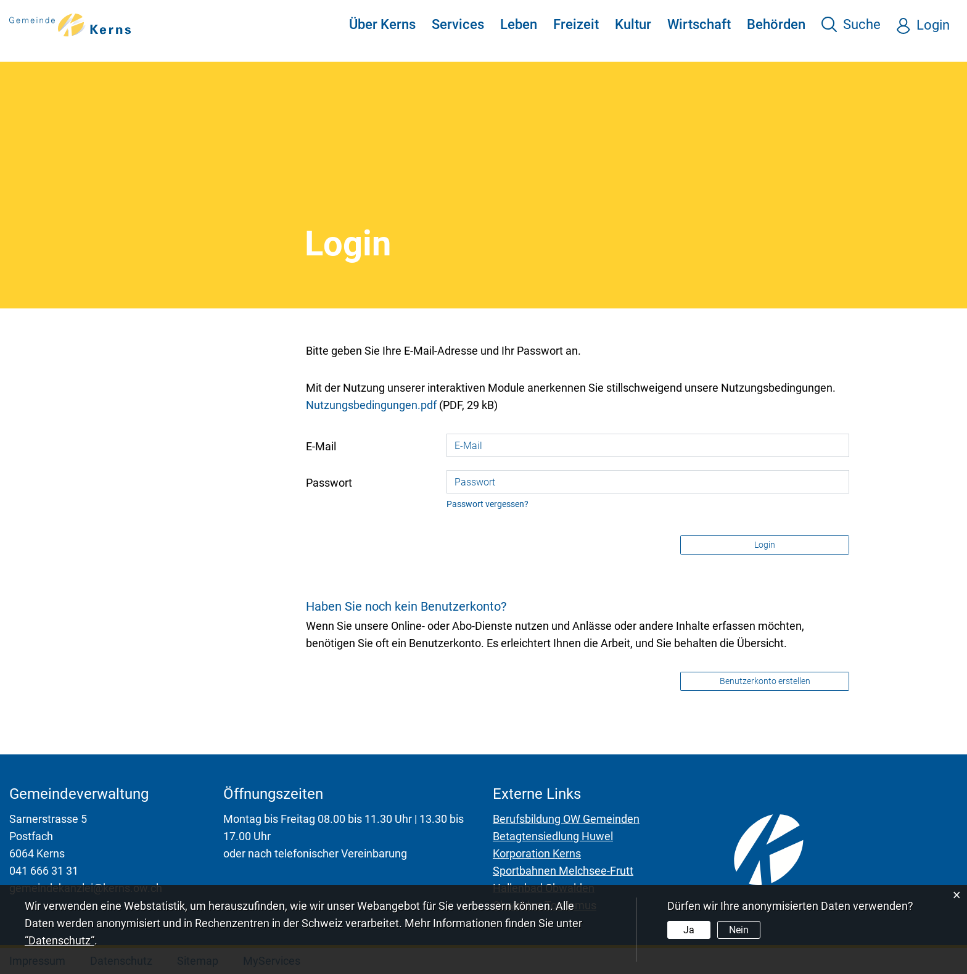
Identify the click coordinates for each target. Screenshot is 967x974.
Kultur (633, 24)
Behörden (776, 24)
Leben (518, 24)
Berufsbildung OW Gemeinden (566, 818)
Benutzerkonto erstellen (765, 681)
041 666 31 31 (43, 870)
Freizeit (576, 24)
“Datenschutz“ (59, 940)
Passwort (329, 482)
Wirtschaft (699, 24)
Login (933, 25)
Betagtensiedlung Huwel (553, 836)
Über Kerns (382, 24)
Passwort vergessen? (487, 504)
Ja (688, 930)
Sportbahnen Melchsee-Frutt (563, 870)
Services (458, 24)
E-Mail (321, 446)
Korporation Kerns (537, 853)
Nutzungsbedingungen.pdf (371, 404)
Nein (739, 930)
